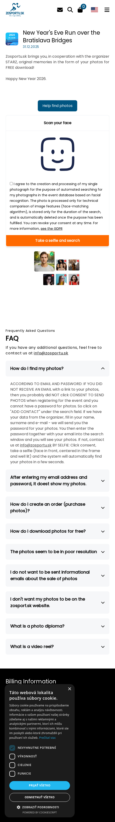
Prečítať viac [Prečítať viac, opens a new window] (47, 738)
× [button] (69, 689)
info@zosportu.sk (51, 353)
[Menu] (107, 9)
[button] (39, 807)
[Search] (70, 9)
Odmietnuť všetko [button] (40, 797)
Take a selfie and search (57, 240)
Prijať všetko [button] (40, 785)
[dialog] (40, 750)
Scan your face (57, 123)
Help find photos (57, 105)
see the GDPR (52, 228)
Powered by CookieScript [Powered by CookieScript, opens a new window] (40, 812)
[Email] (60, 9)
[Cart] (80, 10)
